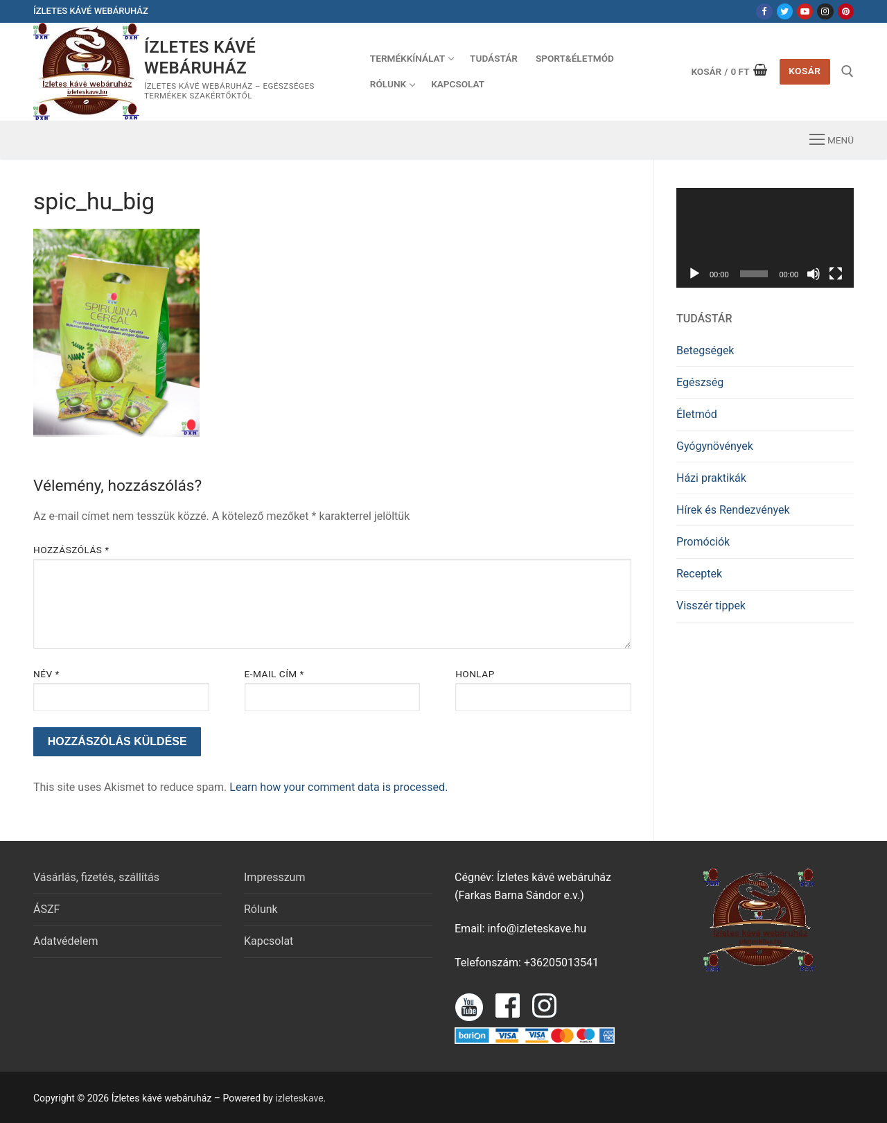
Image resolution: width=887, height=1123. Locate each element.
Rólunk (261, 909)
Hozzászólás (71, 549)
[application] (765, 238)
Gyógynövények (714, 446)
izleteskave (299, 1098)
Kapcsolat (268, 941)
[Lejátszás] (694, 274)
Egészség (699, 382)
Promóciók (703, 541)
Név (46, 673)
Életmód (696, 414)
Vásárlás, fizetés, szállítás (96, 877)
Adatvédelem (65, 941)
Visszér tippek (711, 605)
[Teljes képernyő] (836, 274)
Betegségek (705, 350)
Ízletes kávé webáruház (200, 57)
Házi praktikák (711, 478)
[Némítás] (813, 274)
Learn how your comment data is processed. (338, 787)
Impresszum (274, 877)
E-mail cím (274, 673)
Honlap (475, 673)
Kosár (804, 70)
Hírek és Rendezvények (733, 509)
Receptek (699, 573)
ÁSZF (46, 909)
